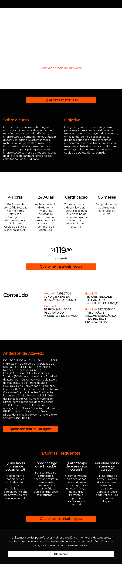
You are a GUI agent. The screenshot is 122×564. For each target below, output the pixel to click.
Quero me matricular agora (61, 266)
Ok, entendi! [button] (61, 554)
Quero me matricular (61, 100)
